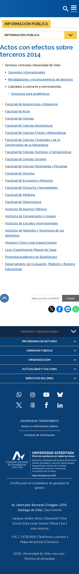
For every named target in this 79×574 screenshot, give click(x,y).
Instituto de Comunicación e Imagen (30, 216)
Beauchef (52, 518)
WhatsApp (76, 309)
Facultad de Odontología (23, 202)
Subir (4, 298)
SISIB (17, 553)
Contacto (52, 542)
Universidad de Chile (37, 553)
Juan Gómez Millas (45, 523)
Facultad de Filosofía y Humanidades (31, 187)
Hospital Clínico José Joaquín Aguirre (31, 242)
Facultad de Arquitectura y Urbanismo (31, 104)
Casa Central (53, 510)
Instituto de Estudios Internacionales (31, 223)
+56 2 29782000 (23, 537)
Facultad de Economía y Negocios (29, 180)
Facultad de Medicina (20, 195)
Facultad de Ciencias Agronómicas (29, 125)
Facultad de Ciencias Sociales (25, 159)
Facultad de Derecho (20, 173)
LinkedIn (68, 309)
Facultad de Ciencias (19, 118)
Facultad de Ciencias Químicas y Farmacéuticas (38, 152)
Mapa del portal (31, 542)
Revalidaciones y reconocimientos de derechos (40, 79)
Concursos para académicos (30, 93)
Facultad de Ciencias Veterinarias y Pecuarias (36, 166)
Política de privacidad (39, 558)
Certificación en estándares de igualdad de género (39, 485)
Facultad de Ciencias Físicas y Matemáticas (35, 132)
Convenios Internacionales (26, 72)
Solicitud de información (39, 435)
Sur (63, 523)
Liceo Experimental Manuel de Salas (30, 249)
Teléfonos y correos (52, 537)
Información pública (26, 24)
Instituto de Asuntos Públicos (26, 209)
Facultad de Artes (17, 111)
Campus (17, 518)
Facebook (59, 309)
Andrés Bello (34, 518)
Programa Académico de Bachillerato (31, 257)
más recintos (40, 528)
